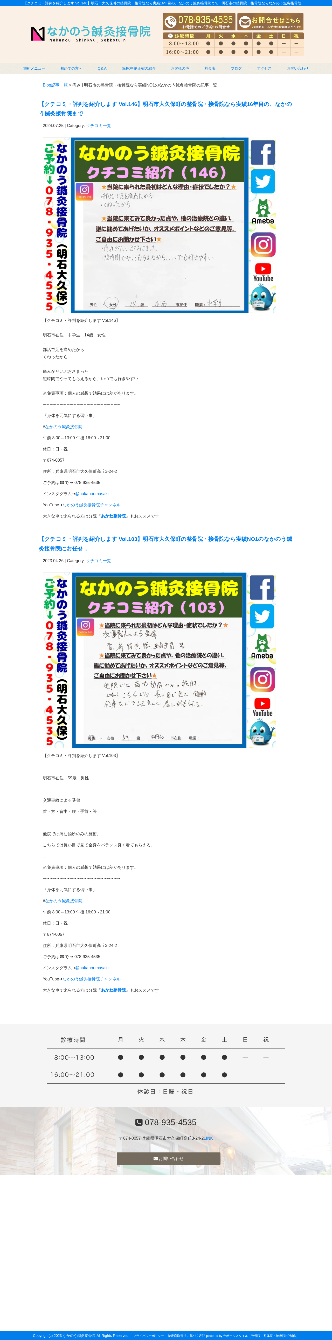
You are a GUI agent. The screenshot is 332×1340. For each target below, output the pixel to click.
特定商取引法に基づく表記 (186, 1336)
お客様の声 (180, 68)
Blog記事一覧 (55, 85)
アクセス (264, 68)
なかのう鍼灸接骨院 (63, 426)
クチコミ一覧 (98, 125)
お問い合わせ (298, 68)
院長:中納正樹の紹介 (139, 68)
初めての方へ (71, 68)
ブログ (236, 68)
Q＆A (102, 68)
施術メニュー (34, 68)
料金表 (209, 68)
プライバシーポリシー (148, 1336)
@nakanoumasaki (91, 494)
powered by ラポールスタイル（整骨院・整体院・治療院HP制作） (252, 1336)
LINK (208, 1138)
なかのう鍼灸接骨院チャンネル (92, 505)
